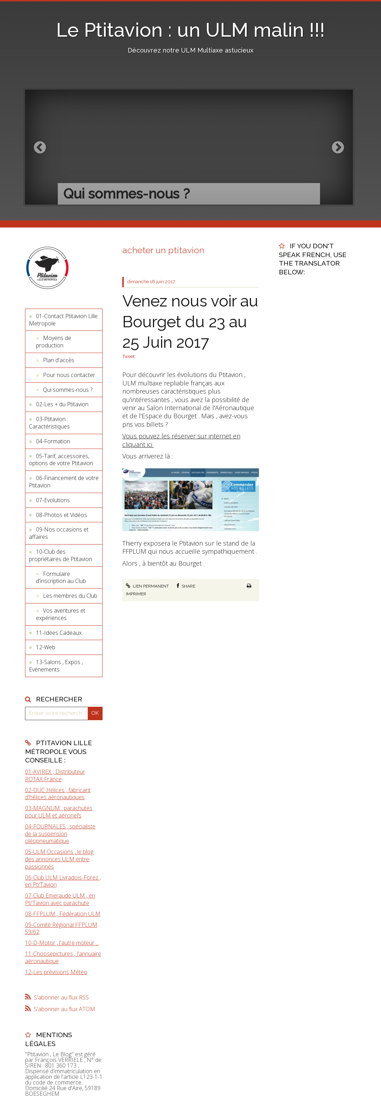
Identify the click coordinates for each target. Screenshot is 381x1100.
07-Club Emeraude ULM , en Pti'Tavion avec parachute (60, 899)
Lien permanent (147, 586)
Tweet (128, 356)
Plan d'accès (58, 360)
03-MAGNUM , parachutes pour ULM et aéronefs (58, 811)
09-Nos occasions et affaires (58, 533)
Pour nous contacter (69, 375)
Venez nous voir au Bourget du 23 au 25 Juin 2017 (190, 322)
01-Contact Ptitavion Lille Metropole (63, 319)
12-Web (45, 647)
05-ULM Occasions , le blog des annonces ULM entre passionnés (59, 859)
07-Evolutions (53, 500)
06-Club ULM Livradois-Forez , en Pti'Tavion (63, 881)
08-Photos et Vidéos (61, 515)
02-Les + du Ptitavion (62, 404)
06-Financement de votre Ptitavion (64, 481)
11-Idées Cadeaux (59, 633)
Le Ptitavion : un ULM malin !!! (190, 29)
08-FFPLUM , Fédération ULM (62, 914)
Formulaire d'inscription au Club (61, 577)
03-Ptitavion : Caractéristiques (49, 422)
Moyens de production (53, 341)
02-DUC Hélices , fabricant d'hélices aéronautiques (58, 793)
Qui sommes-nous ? (67, 390)
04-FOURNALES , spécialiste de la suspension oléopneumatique (60, 833)
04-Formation (53, 441)
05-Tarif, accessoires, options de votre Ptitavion (61, 459)
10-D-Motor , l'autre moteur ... (62, 943)
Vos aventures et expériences (60, 614)
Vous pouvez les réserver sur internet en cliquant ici (181, 440)
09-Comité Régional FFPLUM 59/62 (61, 928)
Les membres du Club (70, 596)
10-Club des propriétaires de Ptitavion (60, 555)
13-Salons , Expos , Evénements (56, 665)
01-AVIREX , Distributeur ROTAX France (55, 775)
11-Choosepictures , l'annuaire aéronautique (63, 957)
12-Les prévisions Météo (56, 972)
